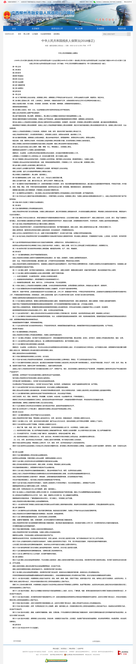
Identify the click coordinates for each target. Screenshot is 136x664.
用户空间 (112, 2)
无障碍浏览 (106, 2)
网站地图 (56, 648)
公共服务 (35, 34)
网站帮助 (72, 648)
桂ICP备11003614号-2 (56, 654)
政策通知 (57, 34)
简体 (91, 2)
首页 (19, 34)
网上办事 (27, 34)
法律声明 (80, 648)
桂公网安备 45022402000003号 (74, 654)
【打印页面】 (17, 641)
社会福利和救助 (46, 34)
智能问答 (82, 2)
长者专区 (119, 2)
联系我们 (64, 648)
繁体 (87, 2)
